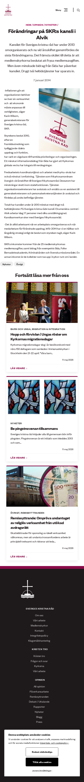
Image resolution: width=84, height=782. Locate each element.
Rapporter (39, 706)
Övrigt (19, 264)
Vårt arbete (39, 620)
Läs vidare (18, 368)
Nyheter (51, 24)
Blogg (39, 717)
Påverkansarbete (39, 691)
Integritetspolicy (39, 635)
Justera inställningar (41, 770)
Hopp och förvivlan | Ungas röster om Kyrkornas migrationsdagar (39, 336)
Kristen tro (39, 656)
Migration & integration (48, 329)
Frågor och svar (39, 661)
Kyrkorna (39, 666)
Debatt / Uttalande (39, 701)
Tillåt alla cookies (42, 762)
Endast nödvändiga (42, 751)
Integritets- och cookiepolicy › (54, 742)
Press (39, 722)
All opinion (39, 686)
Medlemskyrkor (39, 625)
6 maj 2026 (67, 548)
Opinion (38, 24)
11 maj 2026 (67, 359)
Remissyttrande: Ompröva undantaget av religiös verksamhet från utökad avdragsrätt (40, 523)
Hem (28, 24)
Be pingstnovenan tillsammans (34, 428)
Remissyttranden (32, 512)
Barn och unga (21, 329)
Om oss (39, 615)
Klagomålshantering (39, 640)
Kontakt (39, 630)
